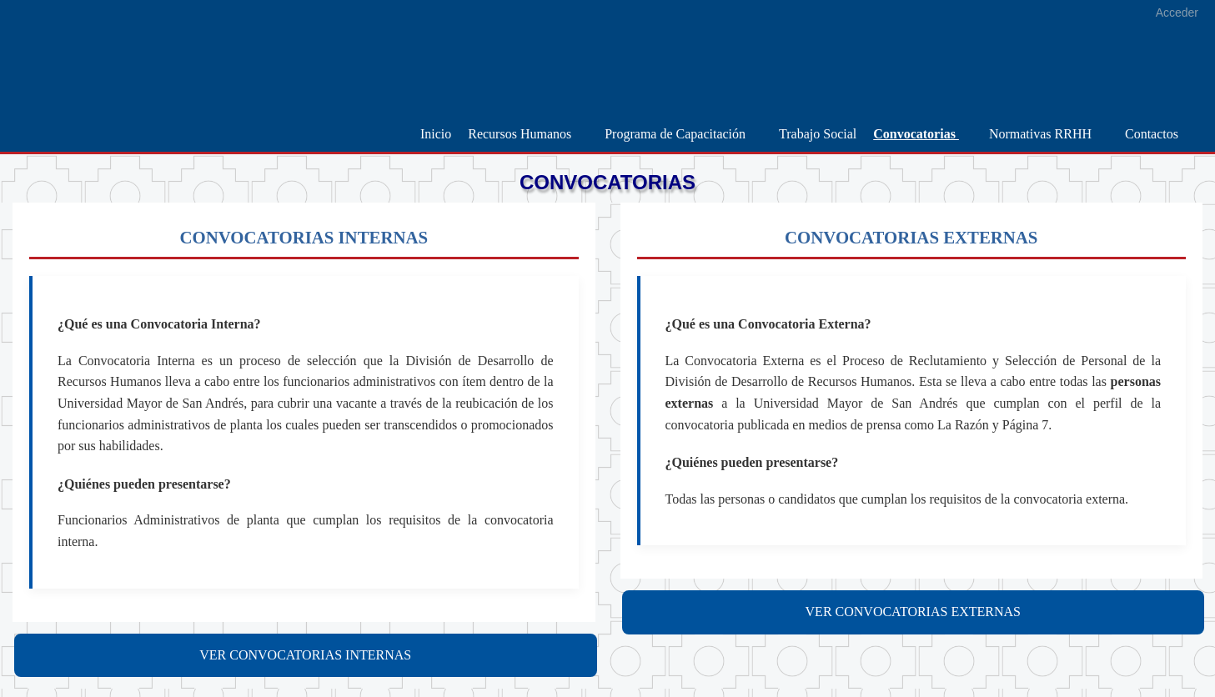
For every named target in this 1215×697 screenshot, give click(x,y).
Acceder (1177, 12)
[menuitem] (435, 134)
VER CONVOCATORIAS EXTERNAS (913, 611)
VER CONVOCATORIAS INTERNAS (305, 655)
